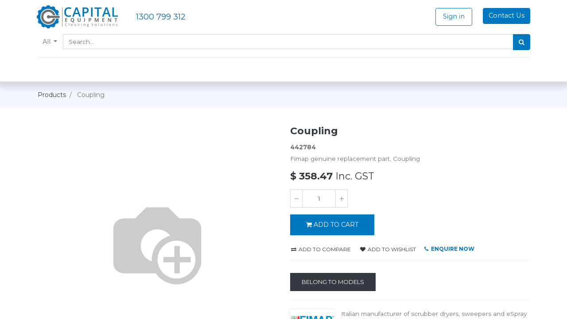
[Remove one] (296, 198)
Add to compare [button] (321, 249)
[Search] (520, 42)
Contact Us (506, 15)
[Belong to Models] (333, 282)
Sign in (453, 16)
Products (52, 95)
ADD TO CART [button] (332, 225)
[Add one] (341, 198)
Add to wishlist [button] (388, 249)
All (48, 42)
